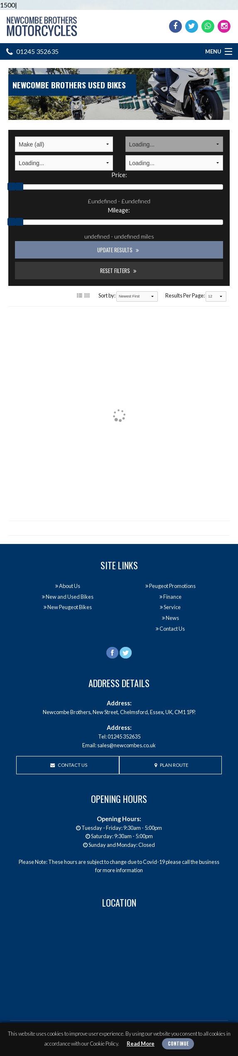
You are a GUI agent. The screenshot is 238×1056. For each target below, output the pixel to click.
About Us (67, 586)
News (170, 618)
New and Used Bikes (67, 596)
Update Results (118, 250)
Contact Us (170, 628)
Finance (170, 596)
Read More (141, 1043)
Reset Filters (118, 270)
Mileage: (119, 210)
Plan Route (171, 765)
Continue (178, 1043)
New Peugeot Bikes (68, 607)
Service (170, 607)
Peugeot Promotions (170, 586)
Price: (119, 174)
